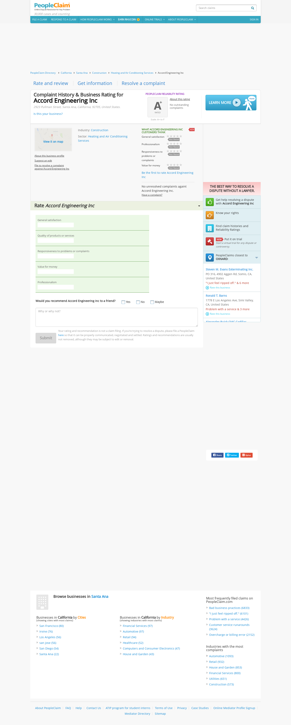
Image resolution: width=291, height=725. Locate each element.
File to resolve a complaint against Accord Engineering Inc (52, 167)
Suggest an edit (43, 161)
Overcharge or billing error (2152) (231, 635)
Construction (99, 73)
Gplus (246, 456)
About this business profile (49, 156)
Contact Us (93, 709)
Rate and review (51, 84)
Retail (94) (129, 638)
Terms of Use (164, 709)
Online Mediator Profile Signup (234, 709)
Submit (46, 339)
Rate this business (218, 288)
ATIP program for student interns (128, 709)
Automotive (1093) (221, 657)
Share (217, 456)
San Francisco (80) (51, 627)
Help (79, 709)
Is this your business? (48, 114)
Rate (117, 206)
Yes (128, 303)
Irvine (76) (46, 632)
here (61, 336)
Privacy (182, 709)
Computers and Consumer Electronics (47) (151, 649)
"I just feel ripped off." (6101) (228, 614)
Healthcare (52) (133, 643)
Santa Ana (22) (49, 655)
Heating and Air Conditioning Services (132, 73)
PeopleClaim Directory (43, 73)
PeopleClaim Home (53, 7)
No (142, 303)
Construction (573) (221, 685)
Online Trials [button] (153, 20)
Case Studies (200, 709)
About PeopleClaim (48, 709)
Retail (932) (216, 662)
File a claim (39, 20)
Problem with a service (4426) (229, 620)
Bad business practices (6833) (229, 609)
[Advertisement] (145, 48)
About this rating (180, 100)
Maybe (159, 303)
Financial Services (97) (138, 627)
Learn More (232, 103)
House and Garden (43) (138, 655)
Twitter (232, 456)
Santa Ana (82, 73)
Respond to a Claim (63, 20)
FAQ (68, 709)
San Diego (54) (49, 649)
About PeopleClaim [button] (180, 20)
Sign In (254, 20)
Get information (96, 84)
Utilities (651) (218, 679)
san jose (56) (47, 643)
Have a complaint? (152, 195)
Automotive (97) (133, 632)
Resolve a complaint (146, 84)
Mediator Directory (137, 714)
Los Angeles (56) (50, 638)
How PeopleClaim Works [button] (96, 20)
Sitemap (160, 714)
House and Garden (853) (225, 668)
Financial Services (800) (224, 674)
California (66, 73)
